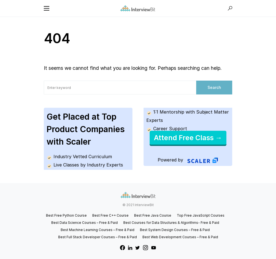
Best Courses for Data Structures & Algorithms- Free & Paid (171, 222)
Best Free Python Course (66, 215)
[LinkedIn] (130, 247)
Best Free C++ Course (110, 215)
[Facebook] (122, 247)
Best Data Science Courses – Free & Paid (84, 222)
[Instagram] (145, 247)
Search (214, 87)
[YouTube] (153, 247)
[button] (46, 8)
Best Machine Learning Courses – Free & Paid (97, 230)
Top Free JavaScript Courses (200, 215)
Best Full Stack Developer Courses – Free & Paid (97, 237)
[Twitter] (137, 247)
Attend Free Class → (188, 138)
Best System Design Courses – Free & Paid (175, 230)
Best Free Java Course (152, 215)
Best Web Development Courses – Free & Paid (180, 237)
